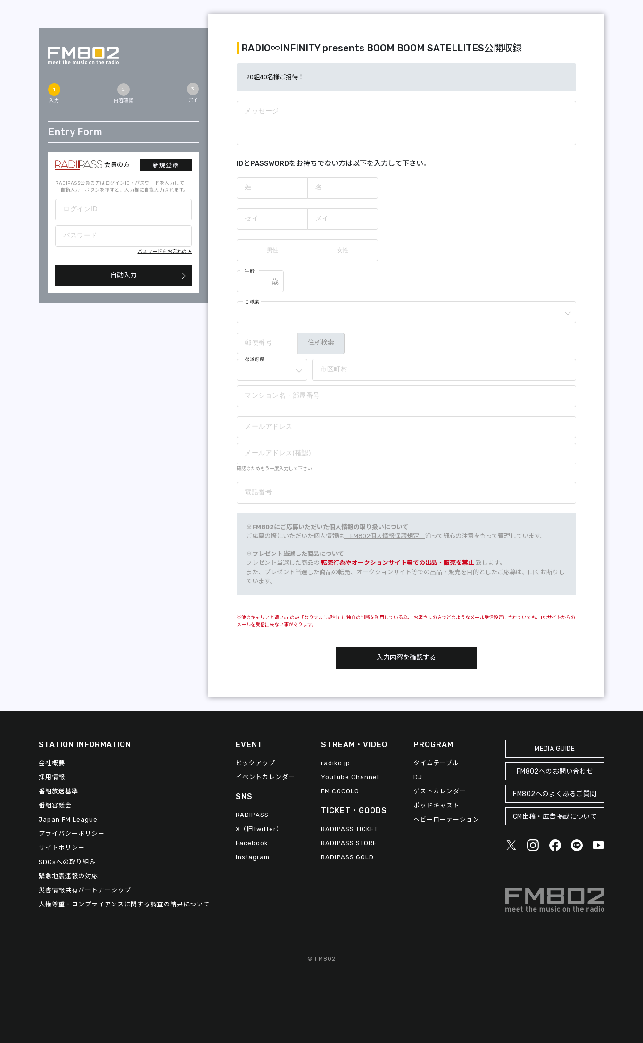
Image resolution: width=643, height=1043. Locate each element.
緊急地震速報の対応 (68, 876)
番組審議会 (55, 805)
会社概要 (52, 762)
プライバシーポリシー (72, 833)
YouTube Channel (350, 777)
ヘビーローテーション (446, 819)
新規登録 (166, 165)
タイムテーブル (436, 762)
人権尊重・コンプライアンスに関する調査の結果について (124, 904)
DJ (417, 777)
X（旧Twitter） (259, 828)
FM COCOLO (340, 791)
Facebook (252, 843)
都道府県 (254, 359)
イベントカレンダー (265, 777)
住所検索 (321, 343)
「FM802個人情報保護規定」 (384, 535)
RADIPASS (252, 814)
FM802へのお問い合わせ (555, 771)
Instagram (253, 857)
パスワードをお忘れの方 (165, 251)
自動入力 (123, 275)
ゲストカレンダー (439, 791)
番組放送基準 (58, 791)
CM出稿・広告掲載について (555, 817)
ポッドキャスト (436, 805)
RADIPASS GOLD (347, 857)
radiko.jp (335, 762)
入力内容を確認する (406, 657)
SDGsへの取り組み (67, 861)
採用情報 (52, 777)
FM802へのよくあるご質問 (554, 794)
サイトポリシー (62, 847)
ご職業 (252, 301)
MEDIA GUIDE (555, 749)
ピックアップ (255, 762)
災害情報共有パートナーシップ (85, 890)
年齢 (250, 270)
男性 (272, 250)
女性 (342, 250)
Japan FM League (68, 819)
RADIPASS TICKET (349, 828)
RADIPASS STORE (349, 843)
